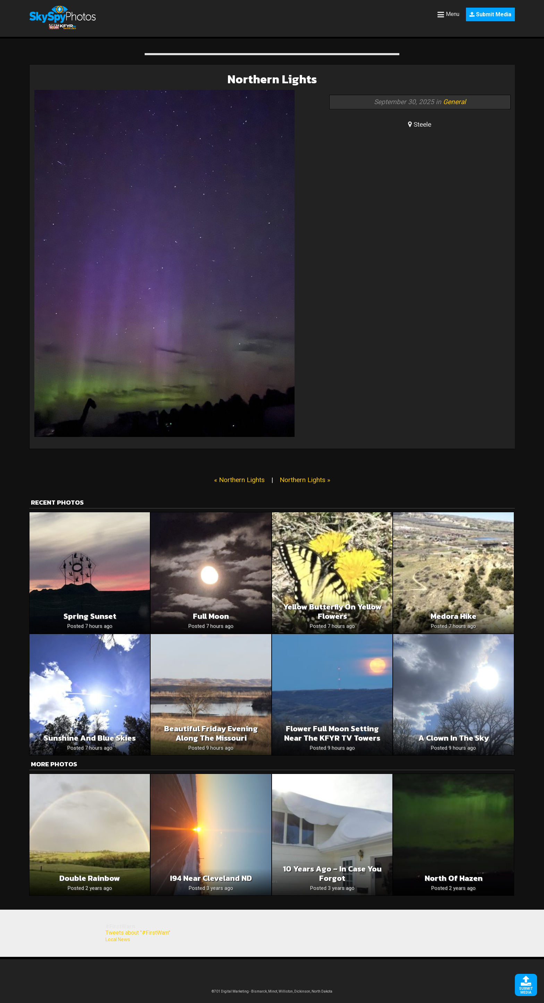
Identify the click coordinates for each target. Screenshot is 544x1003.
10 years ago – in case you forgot (332, 873)
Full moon (211, 616)
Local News (117, 939)
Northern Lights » (305, 480)
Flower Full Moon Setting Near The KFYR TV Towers (332, 733)
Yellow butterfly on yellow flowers (332, 611)
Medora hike (453, 616)
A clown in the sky (453, 738)
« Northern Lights (239, 480)
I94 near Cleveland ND (211, 878)
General (454, 102)
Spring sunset (89, 616)
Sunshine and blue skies (90, 738)
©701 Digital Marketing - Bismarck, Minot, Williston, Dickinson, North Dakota (272, 991)
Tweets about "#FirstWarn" (137, 932)
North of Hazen (454, 878)
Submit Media (490, 14)
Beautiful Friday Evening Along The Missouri (211, 733)
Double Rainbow (89, 878)
